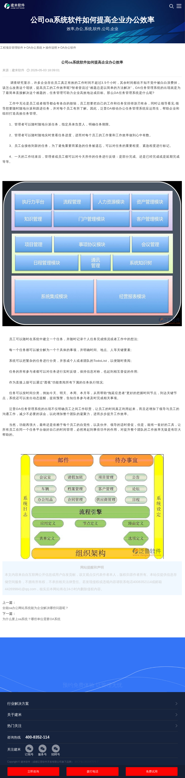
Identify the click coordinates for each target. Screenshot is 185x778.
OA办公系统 (34, 47)
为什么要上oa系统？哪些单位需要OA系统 (31, 619)
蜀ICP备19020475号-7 (86, 761)
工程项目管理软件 (11, 47)
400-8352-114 (37, 737)
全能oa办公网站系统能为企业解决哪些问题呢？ (35, 608)
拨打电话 (92, 771)
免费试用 (152, 771)
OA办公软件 (68, 47)
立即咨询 (33, 771)
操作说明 (51, 47)
